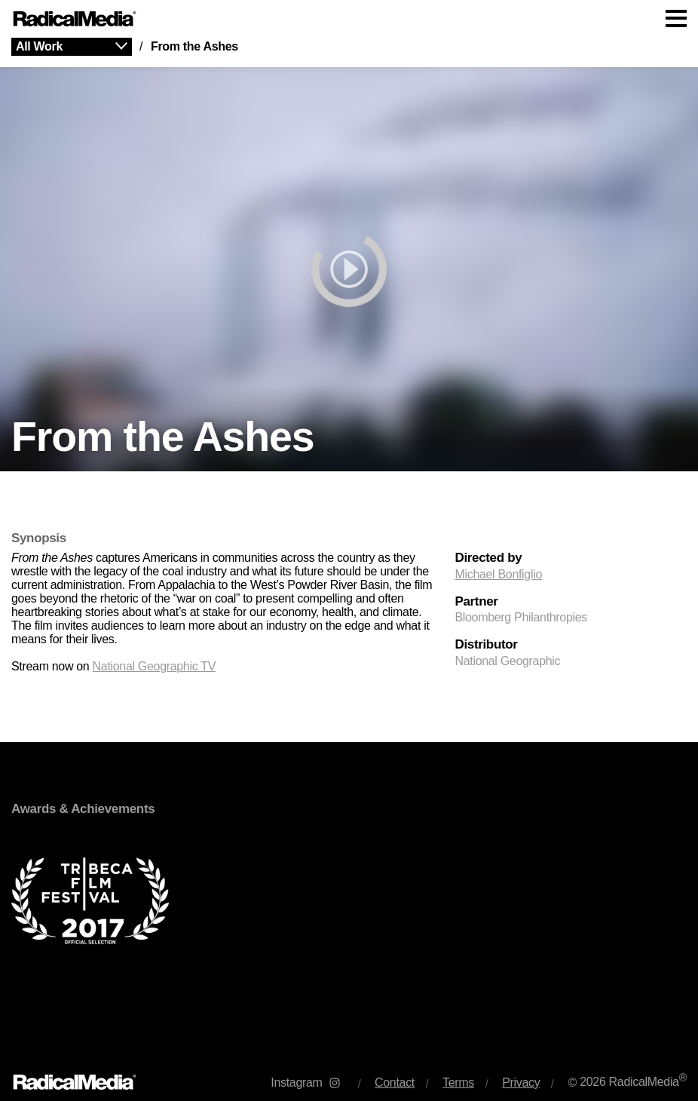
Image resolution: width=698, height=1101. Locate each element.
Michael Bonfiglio (498, 574)
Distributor (486, 645)
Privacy (521, 1082)
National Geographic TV (154, 666)
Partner (476, 602)
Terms (458, 1082)
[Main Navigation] (349, 19)
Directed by (488, 558)
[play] (349, 269)
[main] (349, 546)
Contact (395, 1082)
